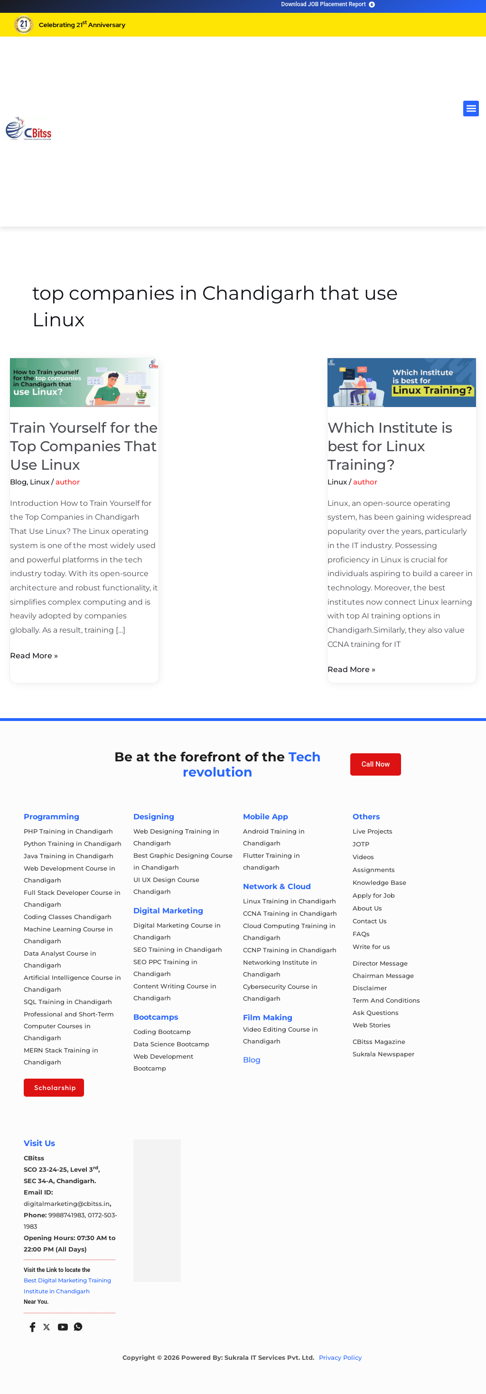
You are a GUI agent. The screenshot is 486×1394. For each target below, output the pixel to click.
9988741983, (68, 1215)
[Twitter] (45, 1325)
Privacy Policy (340, 1358)
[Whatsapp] (76, 1323)
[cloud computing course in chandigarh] (28, 128)
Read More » (34, 654)
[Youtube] (60, 1323)
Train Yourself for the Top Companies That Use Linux (84, 446)
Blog (18, 481)
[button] (471, 108)
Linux (39, 481)
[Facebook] (30, 1323)
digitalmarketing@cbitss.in (67, 1203)
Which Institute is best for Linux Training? (389, 446)
